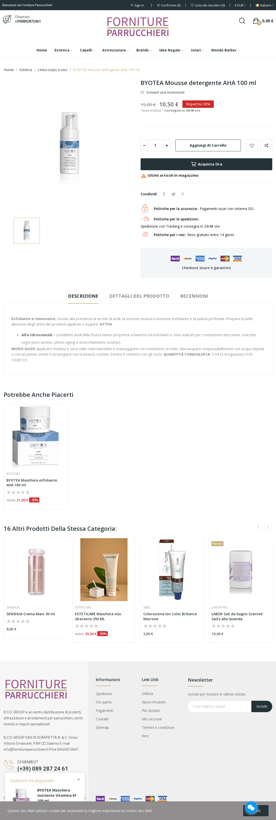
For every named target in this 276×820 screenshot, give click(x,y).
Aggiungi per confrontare (266, 145)
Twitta (173, 194)
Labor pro (220, 607)
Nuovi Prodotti (154, 702)
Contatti (102, 719)
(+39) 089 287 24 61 (42, 769)
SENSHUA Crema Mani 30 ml (30, 614)
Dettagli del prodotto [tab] (139, 296)
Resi (145, 736)
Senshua (13, 607)
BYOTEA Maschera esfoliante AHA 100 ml (31, 483)
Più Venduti (151, 710)
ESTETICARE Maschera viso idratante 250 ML (98, 616)
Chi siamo (104, 702)
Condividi (164, 194)
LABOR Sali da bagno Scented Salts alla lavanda (237, 616)
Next (268, 527)
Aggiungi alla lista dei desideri (251, 145)
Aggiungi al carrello (208, 145)
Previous (258, 527)
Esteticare (83, 607)
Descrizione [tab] (83, 296)
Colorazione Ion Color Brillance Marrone (170, 616)
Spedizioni (104, 693)
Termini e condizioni (158, 727)
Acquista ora (206, 164)
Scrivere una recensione (165, 92)
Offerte (147, 693)
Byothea (13, 473)
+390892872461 (28, 21)
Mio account (152, 719)
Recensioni (194, 296)
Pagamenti (104, 710)
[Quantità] (155, 145)
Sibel (147, 607)
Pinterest (183, 194)
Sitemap (102, 727)
